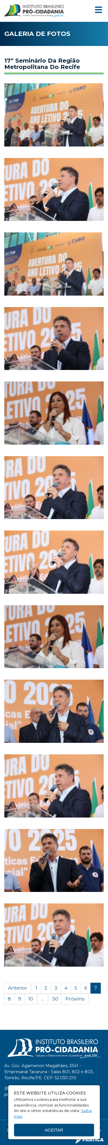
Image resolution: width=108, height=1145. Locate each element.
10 (30, 999)
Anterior (17, 988)
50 (55, 999)
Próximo (75, 999)
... (42, 999)
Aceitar (54, 1129)
